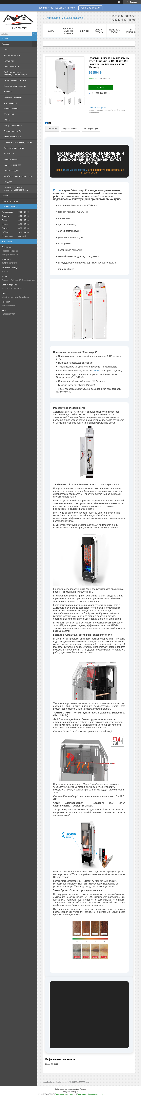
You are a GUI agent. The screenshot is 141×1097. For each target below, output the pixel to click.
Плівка (7, 119)
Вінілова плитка (11, 108)
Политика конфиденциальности (90, 1094)
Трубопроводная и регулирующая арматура (15, 73)
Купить (100, 87)
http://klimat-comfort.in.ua (13, 288)
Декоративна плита (13, 125)
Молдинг (8, 181)
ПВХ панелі (9, 114)
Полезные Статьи (10, 201)
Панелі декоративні (13, 97)
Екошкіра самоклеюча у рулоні (18, 142)
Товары (5, 44)
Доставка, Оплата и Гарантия (68, 31)
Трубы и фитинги (11, 66)
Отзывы (5, 195)
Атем (96, 370)
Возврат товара (99, 31)
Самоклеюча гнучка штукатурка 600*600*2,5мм (16, 188)
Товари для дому (11, 170)
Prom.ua (83, 1089)
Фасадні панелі (11, 159)
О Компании (131, 31)
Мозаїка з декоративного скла (18, 176)
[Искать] (34, 34)
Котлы (6, 49)
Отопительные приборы (15, 80)
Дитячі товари (10, 103)
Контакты (84, 31)
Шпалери (8, 91)
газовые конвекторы (75, 169)
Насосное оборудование (15, 86)
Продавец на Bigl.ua (70, 1092)
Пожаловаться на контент (65, 1094)
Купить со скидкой (90, 8)
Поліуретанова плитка (14, 148)
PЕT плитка (9, 153)
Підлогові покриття (12, 165)
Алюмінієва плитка (12, 136)
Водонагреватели (12, 55)
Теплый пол (9, 61)
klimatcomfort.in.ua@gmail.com (15, 297)
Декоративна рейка (13, 131)
